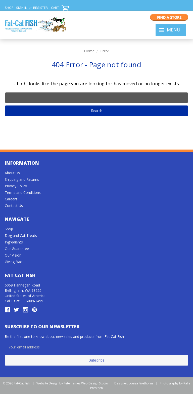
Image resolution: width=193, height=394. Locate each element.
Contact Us (14, 205)
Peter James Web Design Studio (86, 383)
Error (104, 50)
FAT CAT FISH (35, 25)
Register (40, 7)
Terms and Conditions (23, 192)
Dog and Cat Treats (21, 235)
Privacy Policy (16, 186)
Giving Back (14, 261)
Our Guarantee (17, 248)
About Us (12, 172)
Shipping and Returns (22, 179)
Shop (9, 229)
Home (89, 50)
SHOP (9, 7)
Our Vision (13, 255)
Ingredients (14, 242)
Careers (11, 199)
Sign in (21, 7)
